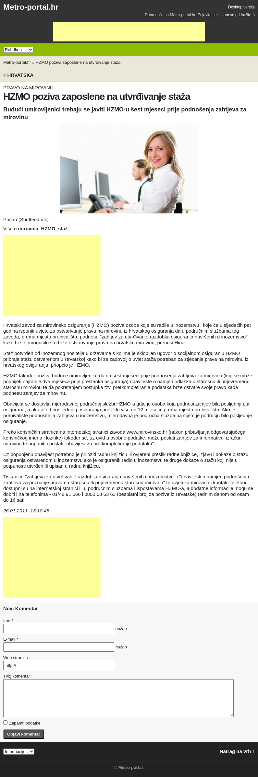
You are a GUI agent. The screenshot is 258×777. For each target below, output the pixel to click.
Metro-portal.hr (31, 7)
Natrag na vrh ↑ (237, 751)
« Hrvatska (18, 75)
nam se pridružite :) (238, 15)
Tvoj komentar (16, 676)
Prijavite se (207, 15)
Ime (8, 620)
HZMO (48, 228)
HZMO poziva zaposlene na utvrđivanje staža (78, 62)
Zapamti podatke (22, 723)
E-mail (10, 639)
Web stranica (15, 657)
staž (63, 228)
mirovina (28, 228)
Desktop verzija (241, 7)
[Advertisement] (129, 31)
